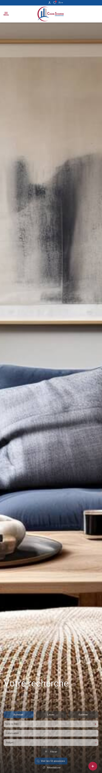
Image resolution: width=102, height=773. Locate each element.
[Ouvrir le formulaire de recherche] (51, 761)
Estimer (83, 724)
